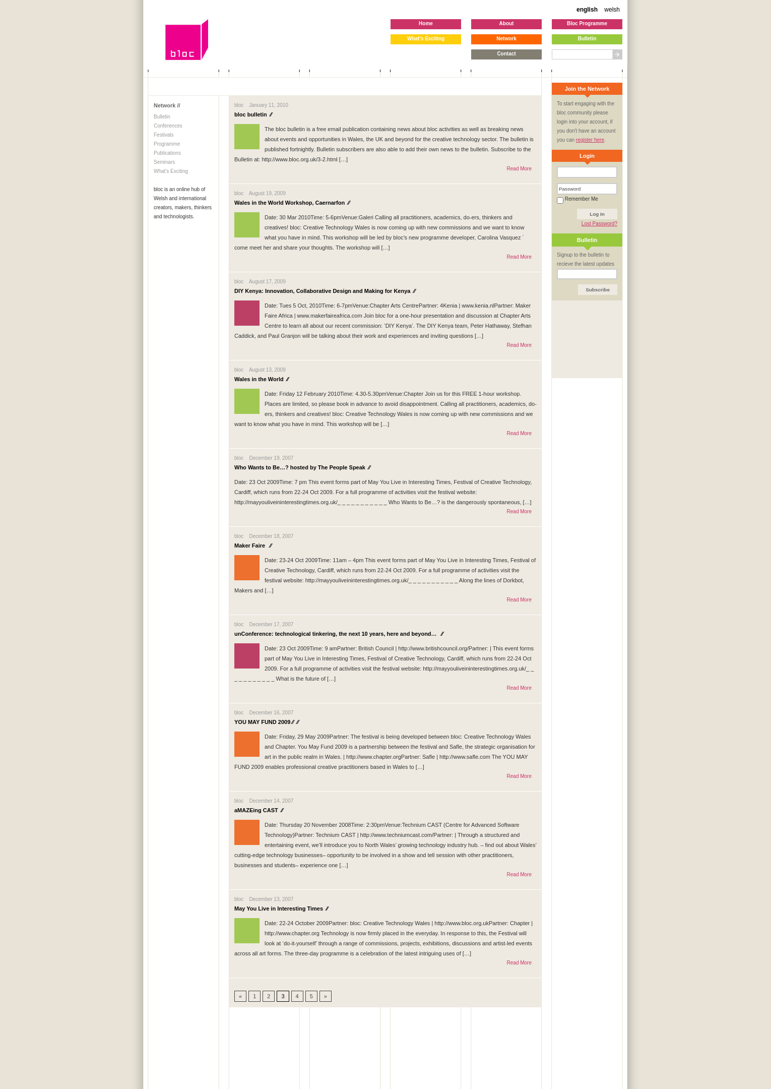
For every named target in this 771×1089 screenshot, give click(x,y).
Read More (519, 168)
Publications (167, 153)
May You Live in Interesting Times (281, 908)
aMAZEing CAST (258, 810)
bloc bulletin (253, 114)
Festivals (163, 135)
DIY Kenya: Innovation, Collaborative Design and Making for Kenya (324, 291)
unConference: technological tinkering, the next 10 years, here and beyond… (338, 634)
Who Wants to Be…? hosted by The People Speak (302, 467)
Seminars (164, 162)
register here (590, 140)
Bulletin (162, 116)
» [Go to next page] (325, 996)
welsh (612, 9)
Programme (167, 144)
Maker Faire (253, 545)
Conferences (168, 126)
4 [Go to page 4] (297, 996)
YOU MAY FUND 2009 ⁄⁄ (266, 722)
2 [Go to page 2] (268, 996)
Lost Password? (599, 223)
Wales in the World (261, 379)
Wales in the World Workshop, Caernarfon (292, 203)
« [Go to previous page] (240, 996)
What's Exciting (171, 171)
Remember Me (577, 199)
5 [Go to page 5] (311, 996)
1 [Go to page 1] (254, 996)
